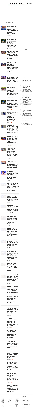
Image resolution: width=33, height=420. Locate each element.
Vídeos (16, 406)
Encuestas (10, 400)
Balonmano (17, 398)
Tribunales (3, 401)
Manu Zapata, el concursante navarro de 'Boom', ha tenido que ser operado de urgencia (13, 344)
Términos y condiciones (26, 404)
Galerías (17, 405)
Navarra (2, 398)
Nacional (16, 401)
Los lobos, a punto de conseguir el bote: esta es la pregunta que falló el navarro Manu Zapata (12, 198)
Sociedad (3, 402)
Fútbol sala (17, 399)
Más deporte (17, 400)
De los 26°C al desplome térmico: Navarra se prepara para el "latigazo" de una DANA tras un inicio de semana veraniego (27, 91)
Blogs (9, 399)
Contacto (24, 397)
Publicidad (24, 399)
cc (19, 411)
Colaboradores (10, 398)
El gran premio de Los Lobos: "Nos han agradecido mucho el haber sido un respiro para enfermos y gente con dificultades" (12, 116)
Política (3, 399)
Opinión (2, 405)
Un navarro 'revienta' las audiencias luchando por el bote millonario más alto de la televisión (12, 388)
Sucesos (3, 400)
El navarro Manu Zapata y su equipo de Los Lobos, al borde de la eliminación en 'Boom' (12, 355)
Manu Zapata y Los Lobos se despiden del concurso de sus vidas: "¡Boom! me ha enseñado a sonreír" (12, 164)
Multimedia (16, 404)
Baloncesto (10, 405)
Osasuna (9, 401)
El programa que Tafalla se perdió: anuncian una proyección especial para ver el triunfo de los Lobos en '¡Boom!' (12, 67)
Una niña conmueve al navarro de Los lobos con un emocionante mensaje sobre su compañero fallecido (12, 289)
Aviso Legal (24, 403)
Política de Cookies (25, 400)
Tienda (24, 407)
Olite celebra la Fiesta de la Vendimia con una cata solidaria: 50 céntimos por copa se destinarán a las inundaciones (12, 92)
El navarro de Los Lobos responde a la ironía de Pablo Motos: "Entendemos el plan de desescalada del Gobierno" (12, 31)
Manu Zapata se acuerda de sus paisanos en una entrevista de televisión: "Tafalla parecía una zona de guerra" (12, 153)
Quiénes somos (25, 396)
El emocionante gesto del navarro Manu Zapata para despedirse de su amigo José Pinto (12, 299)
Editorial (3, 406)
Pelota (9, 406)
